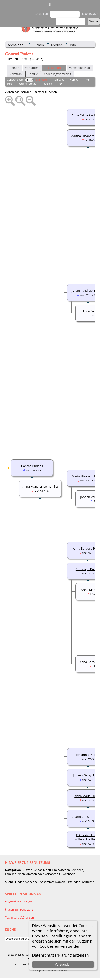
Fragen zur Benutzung (19, 909)
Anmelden (15, 45)
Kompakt (58, 79)
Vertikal (74, 79)
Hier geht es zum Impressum (50, 970)
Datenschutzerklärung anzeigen (60, 955)
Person (14, 68)
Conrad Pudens (32, 466)
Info (73, 45)
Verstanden (63, 964)
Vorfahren (32, 68)
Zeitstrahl (16, 74)
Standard (41, 79)
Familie (33, 74)
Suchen (38, 45)
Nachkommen (53, 68)
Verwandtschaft (79, 68)
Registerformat (27, 83)
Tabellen (47, 83)
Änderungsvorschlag (57, 74)
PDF (60, 83)
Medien (57, 45)
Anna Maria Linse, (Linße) (40, 486)
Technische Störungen (19, 917)
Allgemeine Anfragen (18, 901)
